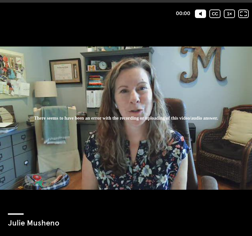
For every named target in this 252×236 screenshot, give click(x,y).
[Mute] (200, 14)
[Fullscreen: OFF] (243, 14)
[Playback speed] (229, 14)
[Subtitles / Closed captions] (214, 14)
